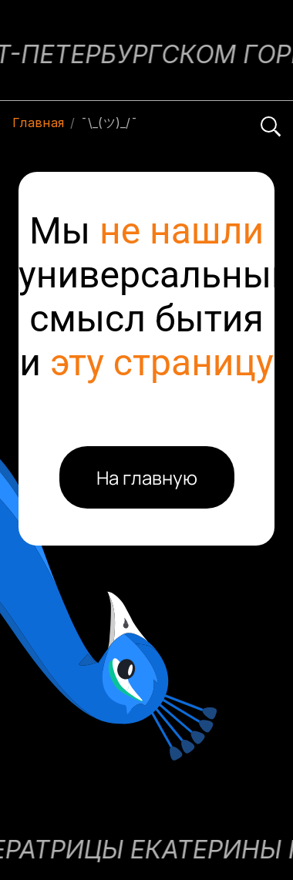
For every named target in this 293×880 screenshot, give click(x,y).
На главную (146, 477)
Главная (38, 122)
